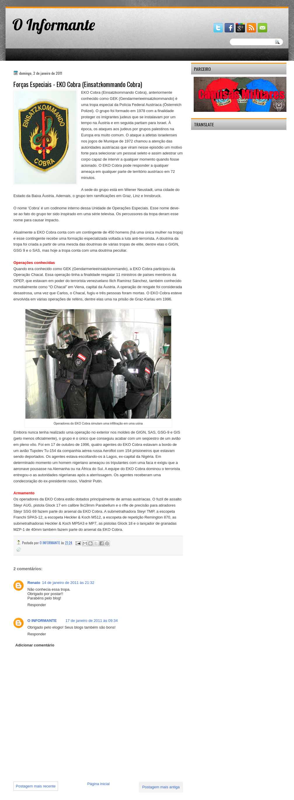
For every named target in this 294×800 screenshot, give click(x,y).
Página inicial (98, 784)
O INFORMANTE (42, 620)
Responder (36, 605)
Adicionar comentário (35, 645)
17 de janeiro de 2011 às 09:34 (91, 620)
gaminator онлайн (32, 2)
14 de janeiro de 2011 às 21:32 (68, 582)
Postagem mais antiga (161, 787)
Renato (33, 582)
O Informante (53, 24)
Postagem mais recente (36, 786)
